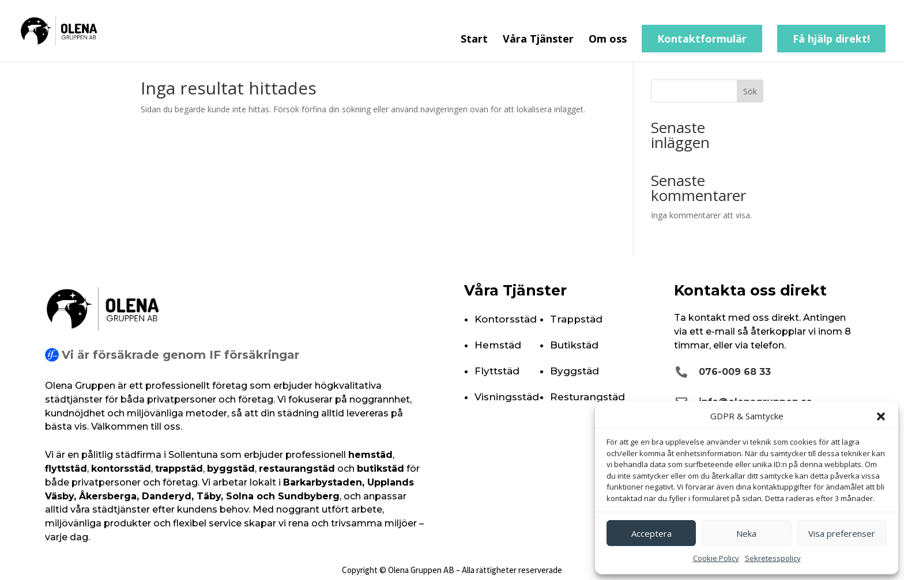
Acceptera (651, 533)
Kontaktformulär (702, 39)
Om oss (608, 40)
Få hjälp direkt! (831, 39)
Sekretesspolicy (773, 558)
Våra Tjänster (538, 40)
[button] (881, 416)
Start (474, 40)
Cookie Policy (716, 558)
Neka (746, 533)
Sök (750, 91)
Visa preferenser (841, 533)
